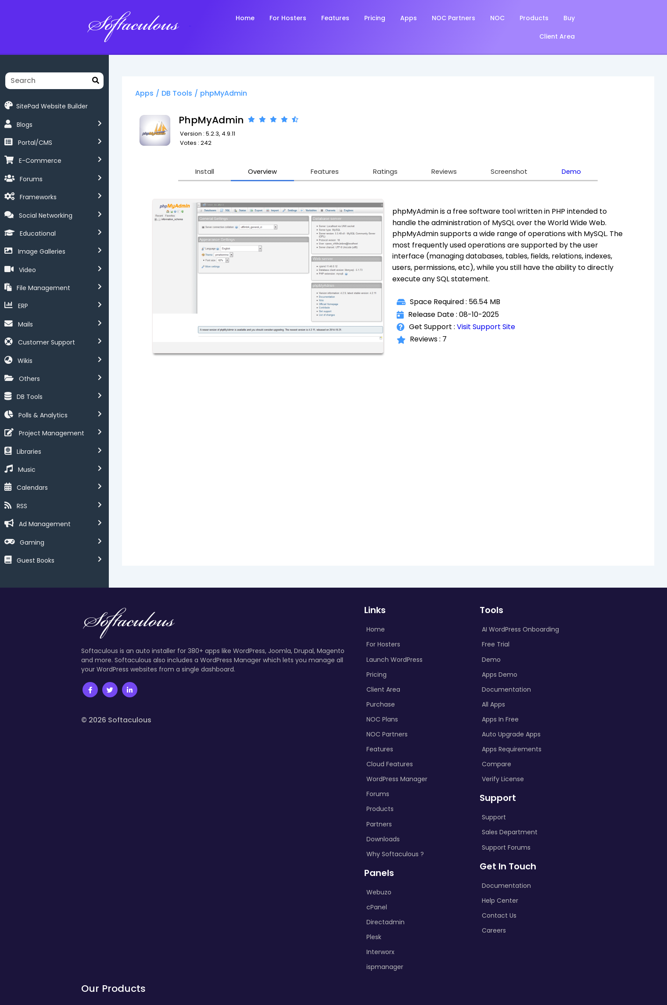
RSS (22, 506)
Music (27, 469)
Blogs (24, 124)
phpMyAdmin (227, 94)
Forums (31, 179)
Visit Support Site (488, 328)
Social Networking (45, 215)
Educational (38, 233)
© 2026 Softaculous (116, 720)
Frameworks (38, 197)
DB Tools (30, 396)
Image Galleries (41, 251)
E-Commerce (40, 160)
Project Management (51, 433)
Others (29, 378)
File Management (43, 288)
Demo (578, 172)
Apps (149, 94)
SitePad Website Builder (46, 105)
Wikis (25, 360)
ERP (23, 306)
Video (27, 270)
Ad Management (45, 524)
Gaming (32, 542)
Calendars (32, 487)
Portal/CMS (35, 142)
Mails (25, 324)
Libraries (29, 451)
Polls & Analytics (43, 415)
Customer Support (46, 342)
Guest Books (35, 560)
